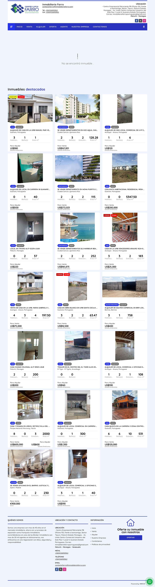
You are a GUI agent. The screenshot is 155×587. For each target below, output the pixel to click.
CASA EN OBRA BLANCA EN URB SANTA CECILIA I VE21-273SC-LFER (78, 308)
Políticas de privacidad (101, 544)
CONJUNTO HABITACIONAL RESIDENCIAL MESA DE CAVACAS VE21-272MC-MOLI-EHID (125, 189)
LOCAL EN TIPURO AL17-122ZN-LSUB (25, 249)
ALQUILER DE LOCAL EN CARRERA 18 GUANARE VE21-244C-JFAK (30, 189)
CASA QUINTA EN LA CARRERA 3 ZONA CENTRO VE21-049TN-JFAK (125, 426)
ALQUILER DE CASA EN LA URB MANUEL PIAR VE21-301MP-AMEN (30, 130)
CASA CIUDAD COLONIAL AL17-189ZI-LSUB (27, 367)
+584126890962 (52, 10)
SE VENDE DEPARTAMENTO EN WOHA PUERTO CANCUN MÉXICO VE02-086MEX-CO (78, 189)
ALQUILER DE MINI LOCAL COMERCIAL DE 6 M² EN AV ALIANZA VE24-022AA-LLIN (125, 130)
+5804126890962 (52, 12)
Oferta (53, 27)
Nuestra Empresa (80, 27)
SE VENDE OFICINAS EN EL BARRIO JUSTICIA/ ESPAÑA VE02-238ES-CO (30, 485)
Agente (64, 27)
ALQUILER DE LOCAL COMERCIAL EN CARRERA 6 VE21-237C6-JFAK (78, 426)
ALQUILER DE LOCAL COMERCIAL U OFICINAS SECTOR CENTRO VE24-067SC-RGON (78, 485)
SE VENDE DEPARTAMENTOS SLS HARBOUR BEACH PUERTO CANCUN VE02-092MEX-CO (78, 249)
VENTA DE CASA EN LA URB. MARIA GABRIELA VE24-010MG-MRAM (30, 308)
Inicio (20, 27)
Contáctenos (100, 27)
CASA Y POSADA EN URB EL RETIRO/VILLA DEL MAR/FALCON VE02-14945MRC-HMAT (30, 426)
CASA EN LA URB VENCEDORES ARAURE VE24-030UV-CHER (125, 249)
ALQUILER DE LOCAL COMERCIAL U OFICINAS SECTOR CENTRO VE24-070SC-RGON (125, 367)
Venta (29, 27)
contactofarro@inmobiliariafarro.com (57, 7)
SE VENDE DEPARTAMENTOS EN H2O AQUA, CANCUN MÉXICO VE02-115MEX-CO (78, 130)
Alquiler (40, 27)
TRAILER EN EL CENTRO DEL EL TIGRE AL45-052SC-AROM (78, 367)
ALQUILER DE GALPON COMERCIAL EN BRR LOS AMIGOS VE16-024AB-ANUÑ (125, 308)
